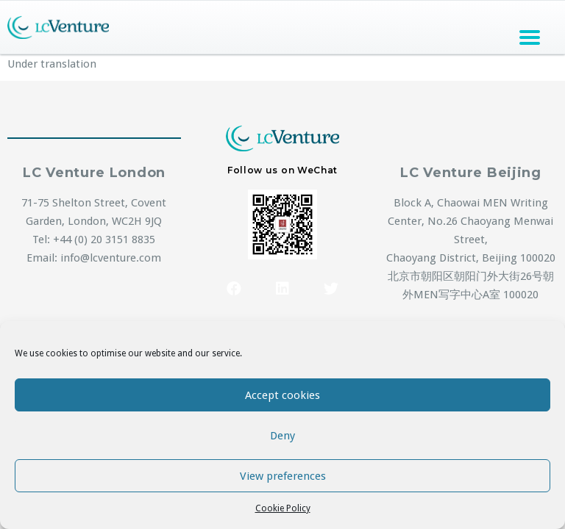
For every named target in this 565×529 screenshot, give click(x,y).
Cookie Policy (282, 508)
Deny (282, 435)
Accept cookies (282, 395)
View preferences (283, 476)
